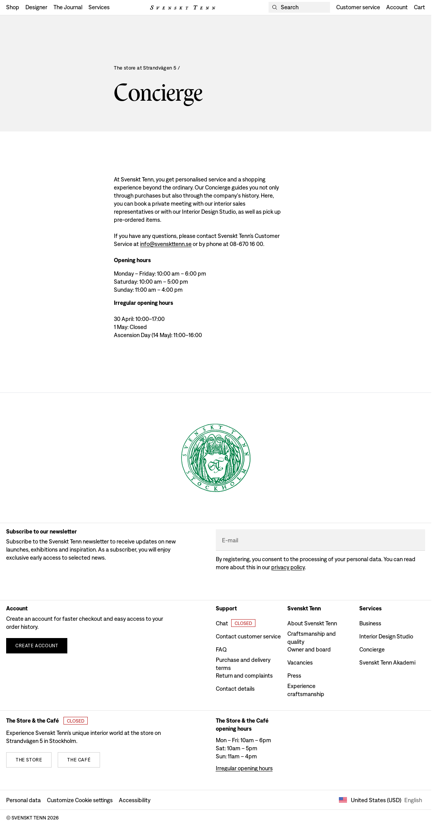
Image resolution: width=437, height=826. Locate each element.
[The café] (79, 760)
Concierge (372, 649)
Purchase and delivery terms (243, 662)
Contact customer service (248, 636)
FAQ (221, 649)
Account (397, 7)
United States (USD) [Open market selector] (380, 800)
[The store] (29, 760)
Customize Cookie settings (80, 800)
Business (370, 623)
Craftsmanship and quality (311, 636)
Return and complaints (244, 675)
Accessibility (134, 800)
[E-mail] (320, 540)
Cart (419, 7)
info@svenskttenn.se (166, 244)
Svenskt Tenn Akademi (387, 662)
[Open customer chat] (235, 623)
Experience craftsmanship (305, 689)
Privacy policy (288, 567)
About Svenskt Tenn (312, 623)
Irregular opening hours (244, 768)
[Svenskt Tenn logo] (182, 7)
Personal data (23, 800)
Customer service (358, 7)
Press (294, 675)
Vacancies (300, 662)
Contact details (235, 688)
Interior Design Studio (386, 636)
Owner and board (309, 649)
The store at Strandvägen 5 (147, 68)
